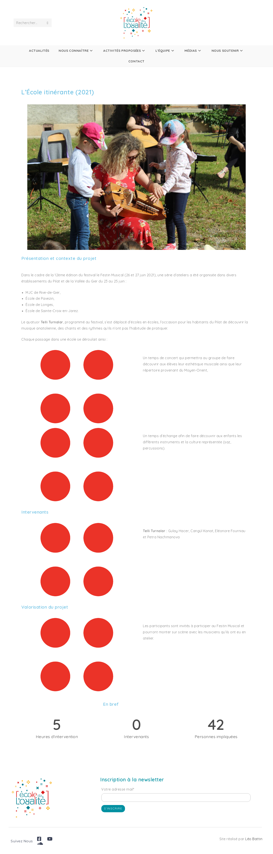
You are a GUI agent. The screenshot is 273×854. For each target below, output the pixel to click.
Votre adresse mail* (117, 789)
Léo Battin (253, 839)
